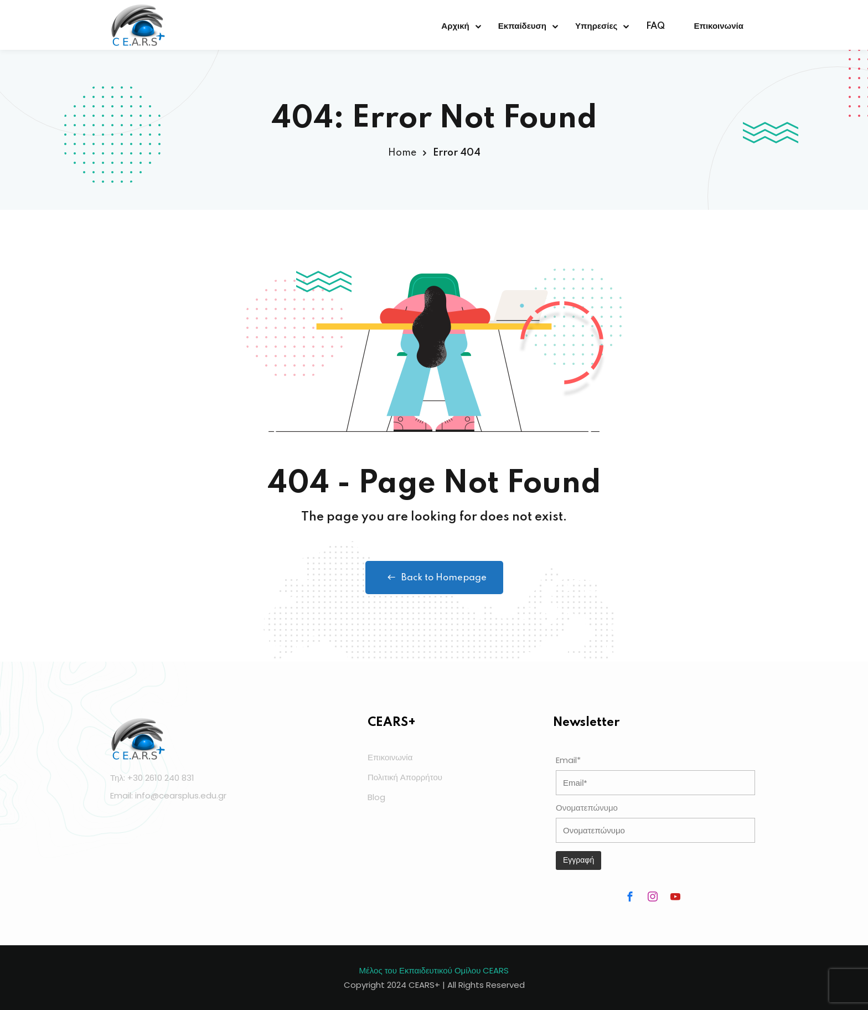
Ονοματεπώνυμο (587, 807)
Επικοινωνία (718, 26)
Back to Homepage (434, 578)
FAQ (655, 26)
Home (402, 153)
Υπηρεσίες (596, 26)
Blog (376, 797)
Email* (568, 760)
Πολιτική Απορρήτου (405, 777)
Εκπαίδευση (522, 26)
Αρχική (455, 26)
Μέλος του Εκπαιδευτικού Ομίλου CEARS (434, 970)
